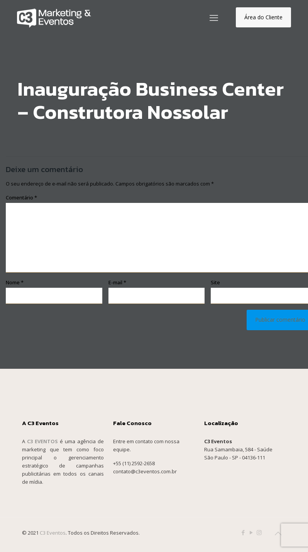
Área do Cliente (263, 17)
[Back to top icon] (278, 533)
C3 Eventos (53, 532)
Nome (15, 282)
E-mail (117, 282)
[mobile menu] (213, 17)
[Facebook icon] (243, 532)
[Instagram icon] (259, 532)
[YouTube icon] (251, 532)
